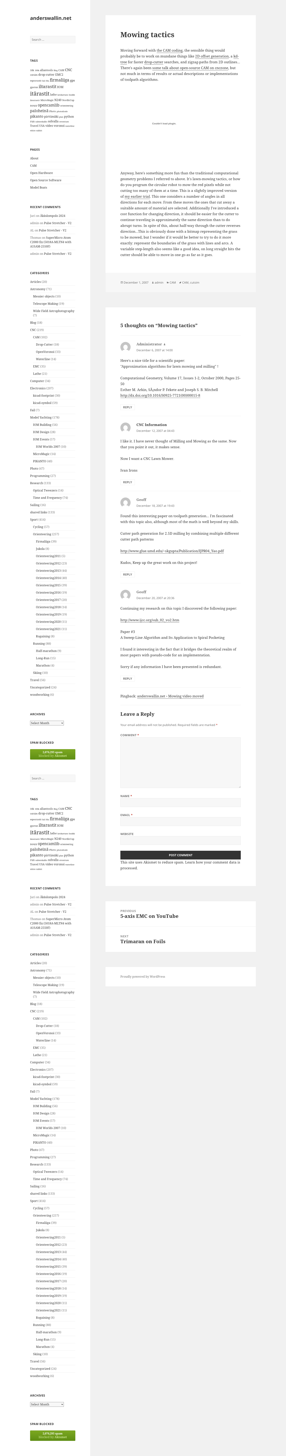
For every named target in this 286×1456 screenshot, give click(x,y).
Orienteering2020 (48, 622)
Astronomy (37, 289)
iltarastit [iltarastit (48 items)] (47, 86)
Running (39, 644)
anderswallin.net (51, 18)
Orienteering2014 (48, 578)
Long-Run (42, 658)
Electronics (38, 388)
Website (127, 834)
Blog (33, 323)
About (34, 158)
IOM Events (41, 439)
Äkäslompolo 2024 (52, 216)
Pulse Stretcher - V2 (58, 223)
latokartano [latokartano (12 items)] (62, 94)
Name (126, 796)
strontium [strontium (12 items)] (64, 121)
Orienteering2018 (48, 607)
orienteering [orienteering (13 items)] (66, 105)
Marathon (43, 665)
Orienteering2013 (48, 571)
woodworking (39, 695)
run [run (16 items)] (32, 121)
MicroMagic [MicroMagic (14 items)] (47, 100)
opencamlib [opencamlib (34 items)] (48, 105)
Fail (32, 410)
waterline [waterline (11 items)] (69, 126)
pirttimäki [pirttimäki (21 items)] (51, 116)
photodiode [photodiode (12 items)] (62, 111)
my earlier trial (137, 196)
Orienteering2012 (48, 563)
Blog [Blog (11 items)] (56, 70)
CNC (33, 330)
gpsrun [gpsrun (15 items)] (34, 87)
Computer (37, 381)
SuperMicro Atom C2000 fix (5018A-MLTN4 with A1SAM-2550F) (50, 242)
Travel (34, 680)
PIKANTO (39, 461)
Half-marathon (46, 651)
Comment (129, 735)
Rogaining (43, 636)
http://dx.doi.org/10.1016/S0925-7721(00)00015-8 (160, 395)
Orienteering (42, 534)
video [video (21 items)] (49, 125)
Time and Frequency (47, 498)
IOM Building (42, 425)
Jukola (40, 549)
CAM (33, 166)
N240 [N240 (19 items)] (57, 100)
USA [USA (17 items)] (42, 125)
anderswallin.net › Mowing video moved (170, 696)
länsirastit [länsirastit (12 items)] (35, 100)
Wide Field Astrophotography (53, 311)
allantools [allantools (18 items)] (46, 70)
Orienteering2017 (48, 600)
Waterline (43, 359)
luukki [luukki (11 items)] (72, 95)
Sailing (35, 505)
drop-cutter (153, 62)
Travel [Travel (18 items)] (34, 125)
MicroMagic (41, 454)
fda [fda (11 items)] (47, 81)
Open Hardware (41, 173)
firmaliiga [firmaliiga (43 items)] (59, 80)
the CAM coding (170, 50)
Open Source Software (45, 180)
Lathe (37, 374)
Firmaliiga (43, 541)
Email (126, 815)
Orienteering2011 (48, 556)
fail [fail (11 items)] (43, 81)
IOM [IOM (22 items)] (60, 87)
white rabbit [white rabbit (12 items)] (36, 130)
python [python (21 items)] (69, 116)
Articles (35, 282)
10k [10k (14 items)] (32, 70)
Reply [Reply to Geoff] (127, 574)
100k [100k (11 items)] (37, 70)
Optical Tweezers (45, 490)
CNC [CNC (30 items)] (68, 69)
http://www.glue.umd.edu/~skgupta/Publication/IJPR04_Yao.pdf (172, 551)
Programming (40, 476)
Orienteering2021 (48, 629)
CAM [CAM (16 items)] (61, 70)
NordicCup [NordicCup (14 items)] (68, 100)
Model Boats (38, 187)
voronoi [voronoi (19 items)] (59, 126)
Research (36, 483)
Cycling (38, 527)
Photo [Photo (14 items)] (52, 111)
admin (159, 282)
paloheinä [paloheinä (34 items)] (39, 110)
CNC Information (151, 424)
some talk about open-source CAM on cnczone (190, 67)
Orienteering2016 (48, 592)
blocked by (52, 754)
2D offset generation (212, 56)
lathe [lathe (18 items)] (53, 94)
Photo (34, 468)
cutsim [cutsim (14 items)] (34, 74)
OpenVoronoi (45, 352)
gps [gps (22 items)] (72, 80)
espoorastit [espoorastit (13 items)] (35, 80)
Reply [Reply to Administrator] (127, 407)
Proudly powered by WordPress (142, 977)
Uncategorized (40, 687)
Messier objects (44, 296)
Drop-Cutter (44, 344)
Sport (34, 520)
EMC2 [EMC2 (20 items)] (59, 75)
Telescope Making (45, 304)
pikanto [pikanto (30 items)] (36, 116)
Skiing (37, 673)
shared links (38, 512)
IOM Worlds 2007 (48, 447)
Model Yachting (41, 417)
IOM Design (41, 432)
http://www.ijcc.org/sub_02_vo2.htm (149, 620)
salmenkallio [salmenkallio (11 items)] (41, 121)
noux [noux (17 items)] (33, 105)
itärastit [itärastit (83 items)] (39, 93)
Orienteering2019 (48, 614)
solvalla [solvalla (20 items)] (53, 121)
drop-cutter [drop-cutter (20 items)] (46, 75)
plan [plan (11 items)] (61, 117)
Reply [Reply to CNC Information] (127, 482)
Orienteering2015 (48, 585)
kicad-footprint (43, 396)
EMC (36, 366)
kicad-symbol (42, 403)
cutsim (194, 282)
